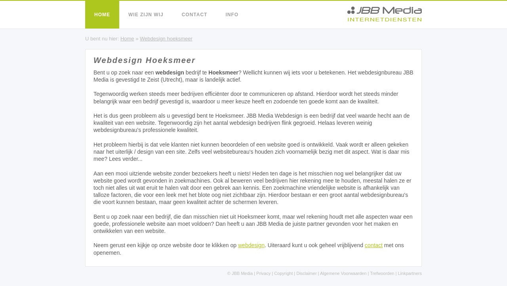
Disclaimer (306, 273)
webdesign (251, 245)
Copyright (283, 273)
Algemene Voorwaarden (343, 273)
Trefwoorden (382, 273)
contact (374, 245)
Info (231, 14)
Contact (195, 14)
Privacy (263, 273)
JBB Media (242, 273)
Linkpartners (410, 273)
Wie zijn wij (146, 14)
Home (102, 14)
